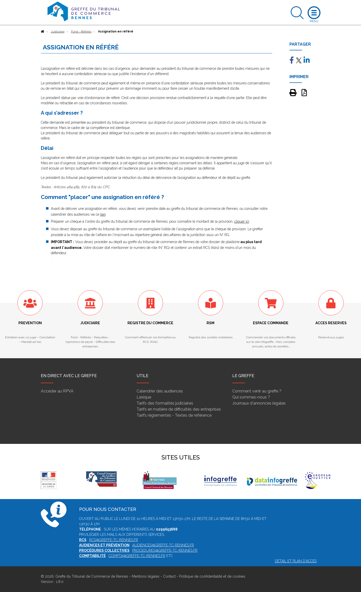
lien (103, 214)
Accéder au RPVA (57, 391)
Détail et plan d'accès (296, 561)
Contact (169, 576)
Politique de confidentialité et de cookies (212, 576)
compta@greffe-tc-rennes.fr (137, 556)
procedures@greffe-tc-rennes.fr (165, 550)
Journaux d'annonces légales (259, 403)
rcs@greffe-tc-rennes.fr (113, 540)
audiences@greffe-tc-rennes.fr (163, 545)
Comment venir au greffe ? (256, 391)
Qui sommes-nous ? (251, 397)
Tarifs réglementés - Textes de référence (174, 415)
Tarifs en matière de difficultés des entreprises (179, 409)
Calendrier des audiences (160, 391)
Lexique (144, 397)
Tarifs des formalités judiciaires (165, 403)
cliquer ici (241, 221)
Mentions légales (145, 576)
